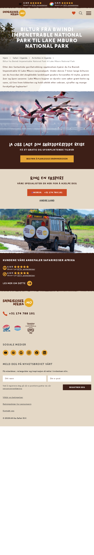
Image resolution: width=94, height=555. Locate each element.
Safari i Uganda (20, 58)
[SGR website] (6, 328)
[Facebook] (36, 352)
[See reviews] (47, 271)
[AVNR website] (17, 328)
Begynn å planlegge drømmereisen (47, 159)
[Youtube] (5, 352)
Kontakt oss (8, 411)
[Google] (21, 352)
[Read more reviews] (48, 4)
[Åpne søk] (81, 13)
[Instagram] (29, 352)
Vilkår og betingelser (13, 397)
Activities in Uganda (41, 58)
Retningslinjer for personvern (17, 404)
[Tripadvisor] (13, 352)
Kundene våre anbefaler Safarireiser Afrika (39, 260)
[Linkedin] (44, 352)
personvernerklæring (12, 388)
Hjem (5, 58)
